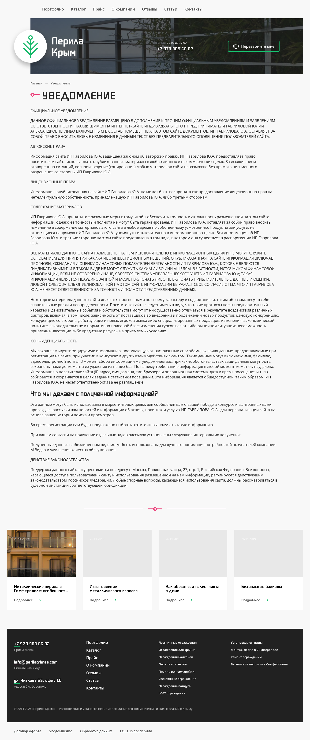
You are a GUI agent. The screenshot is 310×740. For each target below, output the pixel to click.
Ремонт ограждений (246, 657)
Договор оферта (27, 731)
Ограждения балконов (176, 657)
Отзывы (149, 9)
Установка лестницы (247, 642)
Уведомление (60, 731)
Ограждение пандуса (175, 686)
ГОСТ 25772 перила (136, 731)
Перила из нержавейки (176, 671)
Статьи (170, 9)
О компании (123, 9)
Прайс (99, 9)
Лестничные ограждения (178, 642)
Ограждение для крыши (177, 650)
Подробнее (27, 600)
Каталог (78, 9)
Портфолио (53, 9)
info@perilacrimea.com (36, 662)
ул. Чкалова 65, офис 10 (38, 680)
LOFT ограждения (172, 693)
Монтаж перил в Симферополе (254, 650)
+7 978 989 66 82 (175, 48)
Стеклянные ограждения (177, 679)
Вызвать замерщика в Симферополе (259, 664)
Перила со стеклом (173, 664)
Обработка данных (96, 731)
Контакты (193, 9)
